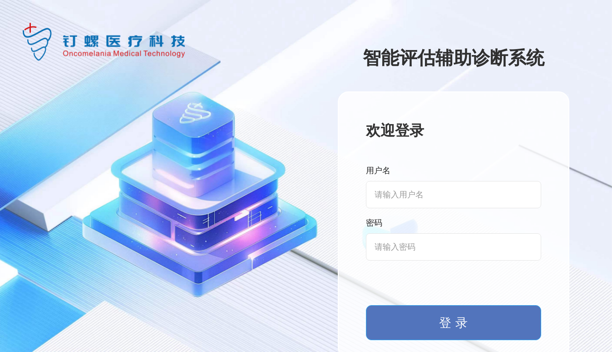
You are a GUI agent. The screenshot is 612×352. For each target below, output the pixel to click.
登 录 (453, 323)
